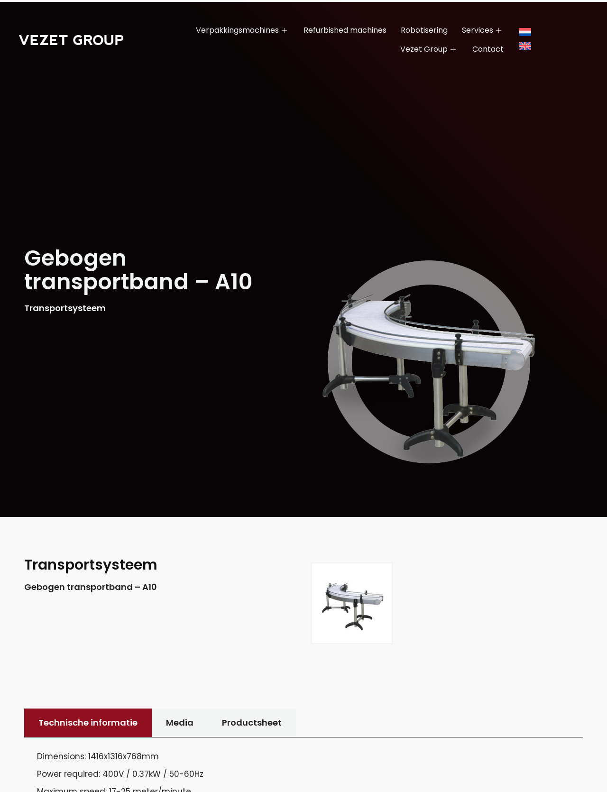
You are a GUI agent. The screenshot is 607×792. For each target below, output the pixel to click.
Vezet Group (429, 49)
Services (483, 30)
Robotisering (424, 30)
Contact (488, 49)
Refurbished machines (345, 30)
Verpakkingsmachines (242, 30)
